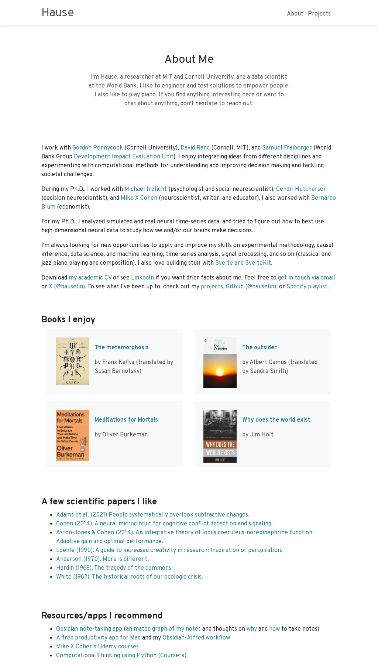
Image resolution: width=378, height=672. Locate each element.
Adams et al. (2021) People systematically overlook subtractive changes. (153, 515)
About (295, 14)
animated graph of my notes (163, 629)
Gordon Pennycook (97, 148)
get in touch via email (306, 278)
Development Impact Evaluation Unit (123, 157)
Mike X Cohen (139, 198)
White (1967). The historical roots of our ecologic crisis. (129, 577)
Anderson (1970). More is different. (102, 559)
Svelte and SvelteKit (243, 263)
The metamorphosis (121, 348)
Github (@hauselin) (251, 287)
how (274, 629)
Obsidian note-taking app (89, 629)
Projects (319, 14)
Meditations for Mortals (126, 420)
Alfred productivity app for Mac (98, 638)
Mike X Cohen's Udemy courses (97, 647)
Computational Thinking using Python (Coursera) (121, 655)
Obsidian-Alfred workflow (196, 638)
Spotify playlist (306, 287)
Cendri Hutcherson (301, 189)
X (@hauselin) (67, 287)
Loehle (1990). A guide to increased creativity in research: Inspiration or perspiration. (169, 550)
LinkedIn (142, 278)
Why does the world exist (276, 420)
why (252, 629)
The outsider (259, 348)
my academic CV (90, 278)
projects (212, 287)
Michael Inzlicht (145, 189)
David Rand (195, 148)
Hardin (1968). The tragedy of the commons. (114, 568)
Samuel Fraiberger (287, 148)
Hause (57, 13)
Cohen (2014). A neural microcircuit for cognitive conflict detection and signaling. (164, 524)
